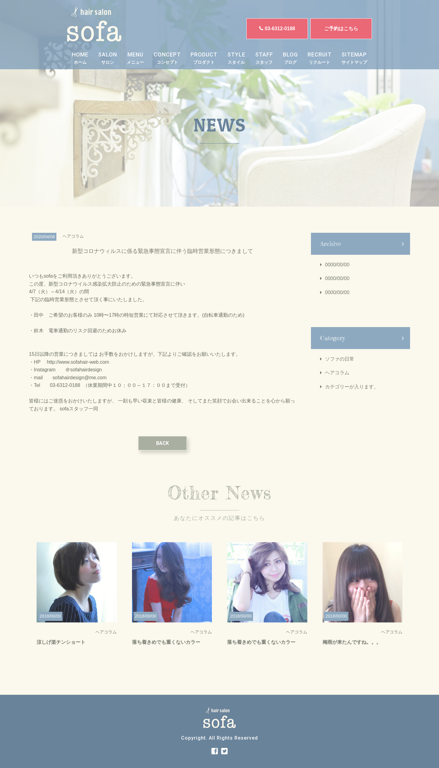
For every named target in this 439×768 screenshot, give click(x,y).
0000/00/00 (337, 270)
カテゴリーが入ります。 (352, 392)
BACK (162, 449)
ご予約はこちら (341, 28)
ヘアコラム (337, 378)
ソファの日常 (339, 364)
